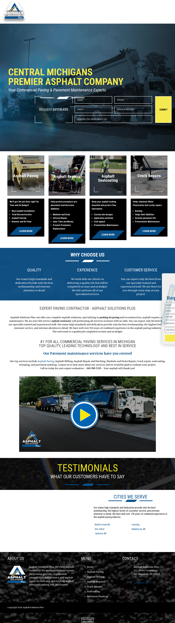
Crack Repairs (95, 586)
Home (72, 10)
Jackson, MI (100, 533)
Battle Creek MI (102, 524)
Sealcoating (93, 591)
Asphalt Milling (95, 576)
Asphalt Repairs (96, 581)
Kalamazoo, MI (138, 529)
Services (117, 10)
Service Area (101, 10)
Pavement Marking (97, 596)
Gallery (168, 10)
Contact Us (153, 10)
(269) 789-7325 (157, 4)
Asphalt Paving (45, 361)
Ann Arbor (100, 529)
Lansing (135, 524)
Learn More (26, 231)
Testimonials (135, 10)
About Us (85, 10)
